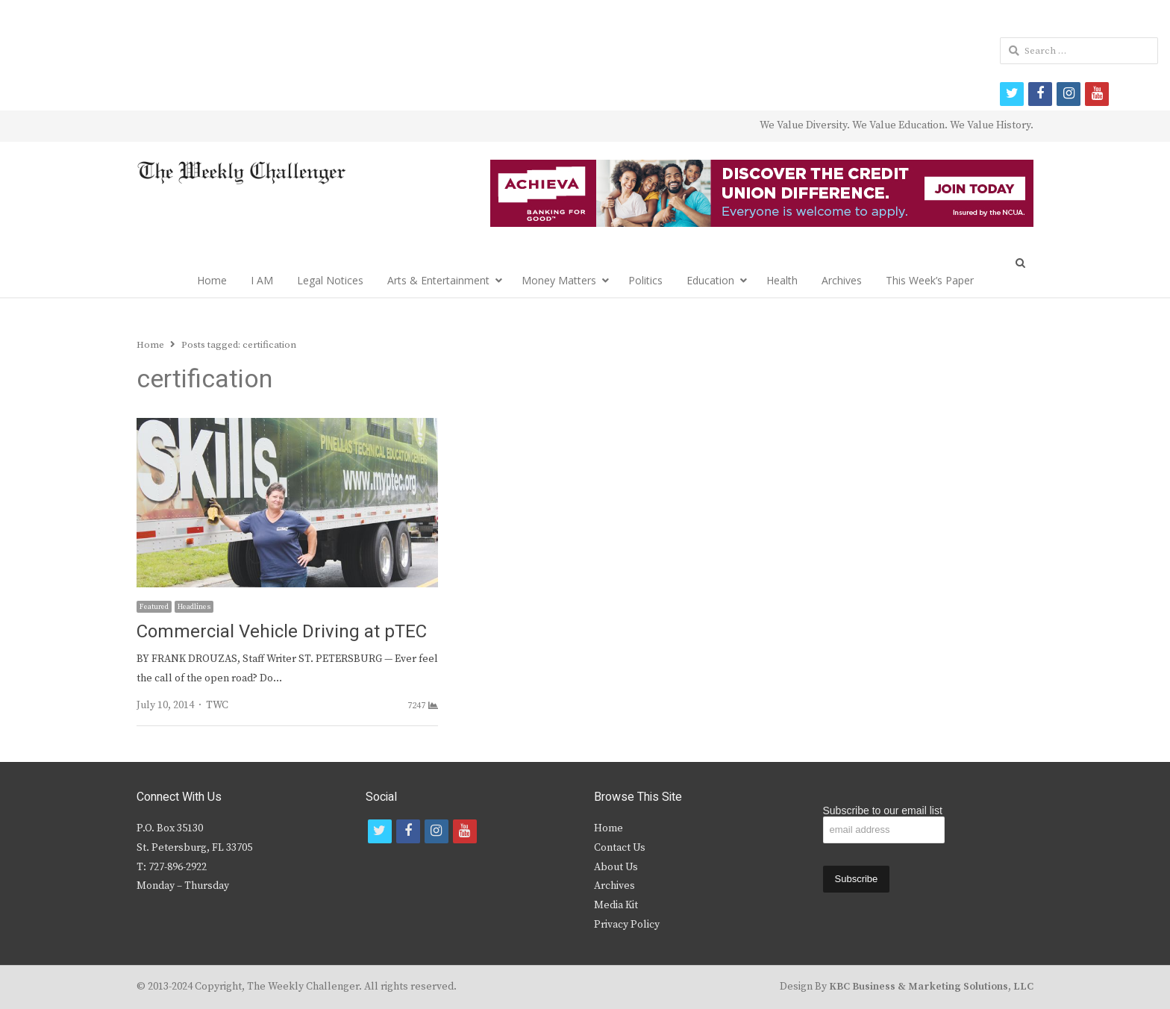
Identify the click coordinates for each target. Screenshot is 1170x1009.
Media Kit (616, 905)
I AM (262, 280)
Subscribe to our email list (882, 810)
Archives (842, 280)
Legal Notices (330, 280)
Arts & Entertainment (438, 280)
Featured (154, 606)
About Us (616, 867)
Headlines (194, 606)
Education (710, 280)
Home (212, 280)
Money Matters (559, 280)
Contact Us (619, 848)
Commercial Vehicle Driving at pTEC (282, 632)
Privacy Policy (627, 924)
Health (782, 280)
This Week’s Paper (930, 280)
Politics (645, 280)
